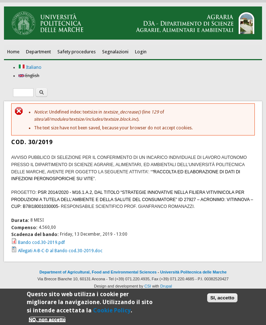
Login (141, 51)
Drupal (166, 286)
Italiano (30, 67)
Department (38, 51)
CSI (147, 286)
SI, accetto (222, 299)
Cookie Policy (112, 311)
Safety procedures (76, 51)
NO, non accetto (47, 321)
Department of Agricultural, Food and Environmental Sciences (98, 272)
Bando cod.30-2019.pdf (41, 242)
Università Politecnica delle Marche (193, 272)
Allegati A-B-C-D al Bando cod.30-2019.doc (60, 250)
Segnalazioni (115, 51)
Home (13, 51)
